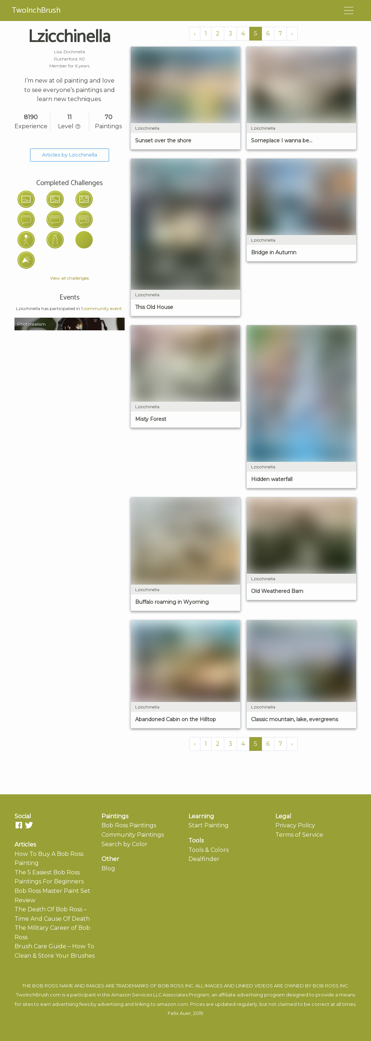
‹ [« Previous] (195, 33)
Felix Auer (179, 1013)
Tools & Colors (208, 849)
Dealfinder (204, 859)
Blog (108, 868)
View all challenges (69, 278)
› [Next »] (292, 33)
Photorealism (31, 324)
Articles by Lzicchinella (69, 155)
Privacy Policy (295, 825)
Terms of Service (299, 834)
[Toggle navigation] (348, 10)
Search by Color (124, 844)
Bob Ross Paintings (128, 825)
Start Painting (208, 825)
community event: (103, 308)
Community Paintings (132, 834)
